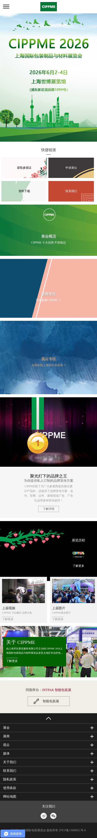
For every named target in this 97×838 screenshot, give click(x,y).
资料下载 (24, 191)
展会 (6, 727)
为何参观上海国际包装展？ (48, 365)
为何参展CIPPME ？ (48, 300)
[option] (48, 77)
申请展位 (71, 167)
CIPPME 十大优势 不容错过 (48, 242)
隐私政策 (9, 779)
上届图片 (58, 608)
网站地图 (9, 796)
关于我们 (9, 762)
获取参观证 (24, 167)
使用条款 (9, 788)
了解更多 (78, 565)
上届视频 (8, 608)
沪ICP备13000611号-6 (72, 830)
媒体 (6, 753)
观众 (6, 745)
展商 (6, 736)
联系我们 (71, 191)
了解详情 (48, 508)
